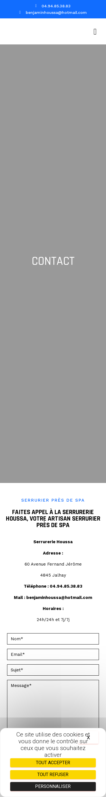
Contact (53, 261)
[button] (95, 32)
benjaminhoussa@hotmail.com (59, 597)
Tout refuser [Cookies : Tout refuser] (52, 774)
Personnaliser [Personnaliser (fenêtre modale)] (53, 786)
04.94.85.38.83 (66, 586)
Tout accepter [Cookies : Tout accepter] (53, 762)
